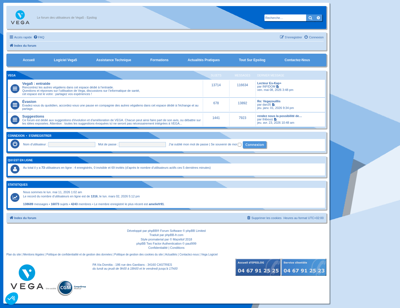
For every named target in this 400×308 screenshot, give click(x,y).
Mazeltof (178, 239)
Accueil (29, 60)
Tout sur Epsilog (252, 60)
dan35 (266, 104)
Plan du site (13, 254)
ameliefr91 (156, 204)
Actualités (171, 254)
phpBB (152, 230)
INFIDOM (268, 86)
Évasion (29, 102)
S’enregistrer (40, 136)
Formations (159, 60)
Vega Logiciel (209, 254)
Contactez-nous (297, 60)
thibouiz (267, 119)
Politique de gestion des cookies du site (138, 254)
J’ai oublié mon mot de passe (188, 144)
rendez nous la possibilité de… (279, 116)
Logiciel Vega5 (65, 60)
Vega (12, 75)
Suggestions (33, 116)
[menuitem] (38, 37)
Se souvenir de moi (226, 144)
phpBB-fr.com (174, 235)
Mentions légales (33, 254)
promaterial (156, 239)
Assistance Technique (113, 60)
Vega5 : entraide (36, 83)
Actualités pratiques (204, 60)
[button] (11, 298)
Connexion (16, 136)
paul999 (191, 243)
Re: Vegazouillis (269, 101)
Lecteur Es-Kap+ (269, 83)
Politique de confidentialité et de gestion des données (79, 254)
